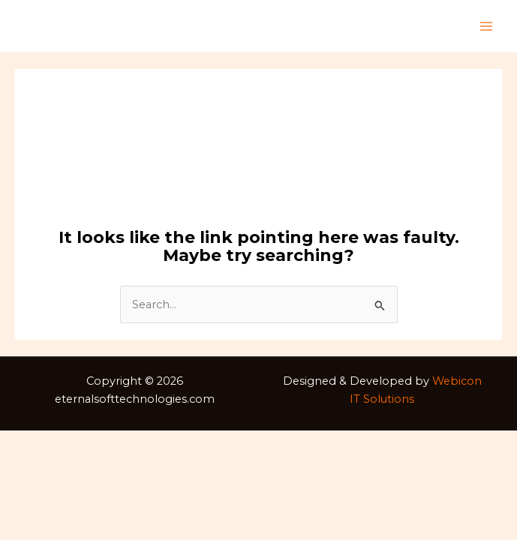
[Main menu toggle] (486, 26)
